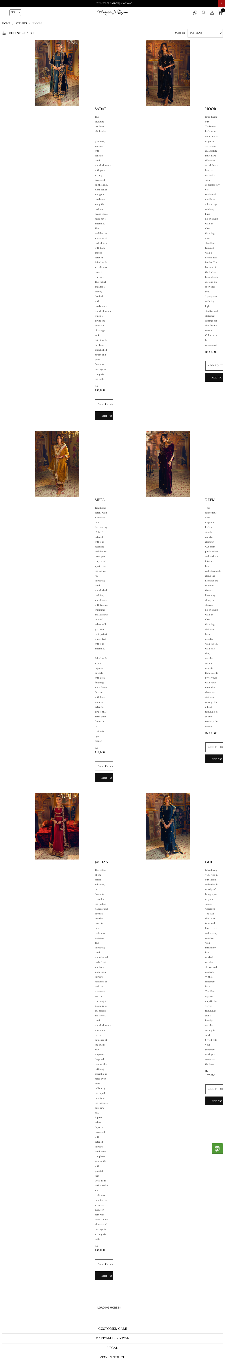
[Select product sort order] (205, 33)
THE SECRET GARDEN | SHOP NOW (114, 3)
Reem (210, 500)
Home (6, 23)
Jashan (102, 862)
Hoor (210, 109)
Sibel (100, 500)
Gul (209, 862)
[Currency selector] (15, 12)
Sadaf (100, 109)
